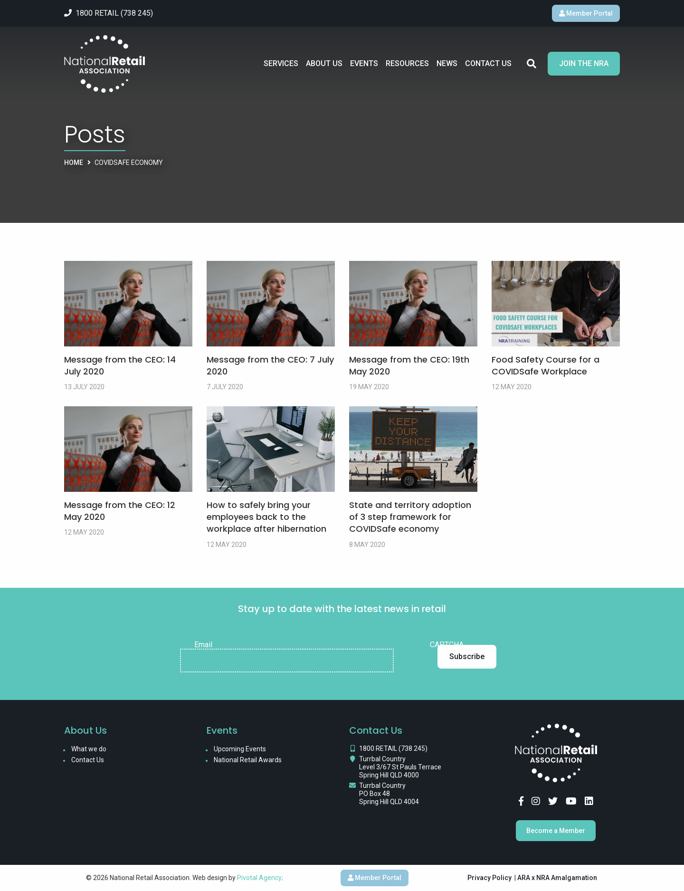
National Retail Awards (248, 760)
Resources (407, 63)
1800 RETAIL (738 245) (393, 748)
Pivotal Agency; (260, 877)
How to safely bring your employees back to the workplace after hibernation (266, 517)
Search (531, 63)
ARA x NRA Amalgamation (557, 877)
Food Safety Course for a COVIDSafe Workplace (545, 365)
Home (73, 162)
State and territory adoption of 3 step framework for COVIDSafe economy (410, 517)
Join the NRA (583, 63)
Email (203, 645)
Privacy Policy (489, 877)
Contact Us (488, 63)
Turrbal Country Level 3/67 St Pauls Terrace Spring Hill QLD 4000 (400, 767)
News (447, 63)
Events (364, 63)
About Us (324, 63)
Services (281, 63)
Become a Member (555, 830)
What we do (88, 749)
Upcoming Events (240, 749)
